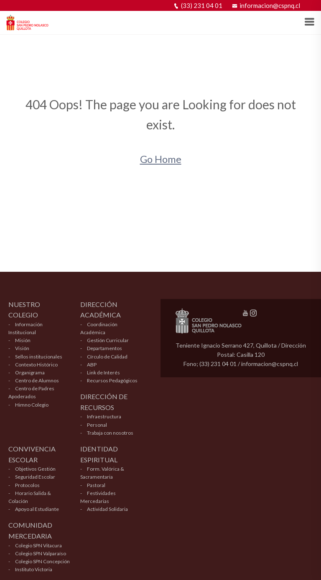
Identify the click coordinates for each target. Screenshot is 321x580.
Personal (97, 425)
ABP (92, 364)
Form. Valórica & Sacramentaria (102, 473)
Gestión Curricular (108, 340)
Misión (23, 340)
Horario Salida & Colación (29, 497)
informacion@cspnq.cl (266, 5)
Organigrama (30, 372)
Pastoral (96, 485)
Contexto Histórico (36, 364)
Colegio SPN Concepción (42, 561)
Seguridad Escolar (35, 477)
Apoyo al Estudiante (37, 509)
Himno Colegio (31, 405)
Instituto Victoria (33, 569)
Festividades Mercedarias (98, 497)
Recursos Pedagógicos (112, 380)
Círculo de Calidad (107, 356)
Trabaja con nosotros (110, 433)
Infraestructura (104, 416)
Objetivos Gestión (35, 469)
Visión (22, 348)
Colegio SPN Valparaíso (40, 553)
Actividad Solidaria (107, 509)
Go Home (160, 159)
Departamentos (104, 348)
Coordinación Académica (98, 328)
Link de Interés (103, 372)
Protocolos (27, 485)
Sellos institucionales (38, 356)
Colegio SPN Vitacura (38, 545)
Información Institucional (25, 328)
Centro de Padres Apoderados (31, 392)
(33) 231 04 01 (197, 5)
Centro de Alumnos (37, 380)
